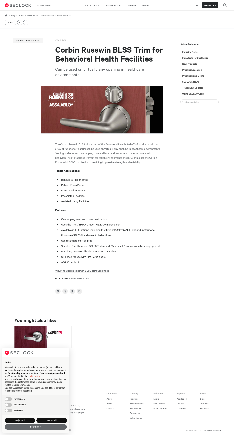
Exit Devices (159, 403)
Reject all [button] (19, 420)
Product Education (192, 69)
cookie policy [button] (34, 376)
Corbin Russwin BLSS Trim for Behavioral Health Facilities (44, 15)
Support (114, 5)
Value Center (136, 417)
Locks (156, 398)
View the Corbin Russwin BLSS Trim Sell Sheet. (82, 270)
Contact (180, 403)
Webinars (204, 408)
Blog (145, 5)
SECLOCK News (190, 81)
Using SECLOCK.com (193, 93)
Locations (181, 408)
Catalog (92, 5)
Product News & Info (27, 40)
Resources (135, 413)
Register (210, 5)
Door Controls (160, 408)
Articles (182, 398)
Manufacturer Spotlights (195, 57)
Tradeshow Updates (192, 87)
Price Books (135, 408)
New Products (189, 63)
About (132, 5)
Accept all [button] (52, 420)
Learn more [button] (35, 427)
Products (134, 398)
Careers (110, 408)
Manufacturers (137, 403)
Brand (109, 403)
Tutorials (204, 403)
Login (194, 5)
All (11, 23)
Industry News (190, 51)
